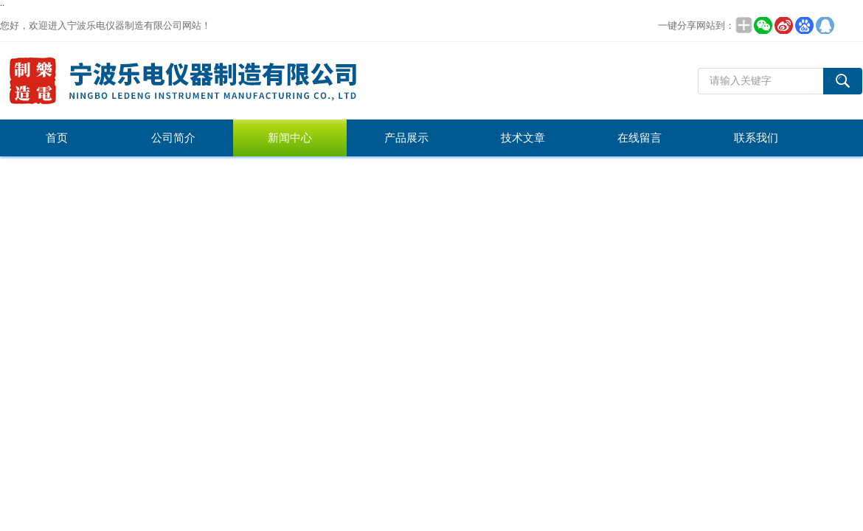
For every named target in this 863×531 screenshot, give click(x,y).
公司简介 (173, 138)
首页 (57, 138)
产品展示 (406, 138)
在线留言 (639, 138)
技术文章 (523, 138)
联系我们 (756, 138)
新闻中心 (290, 138)
